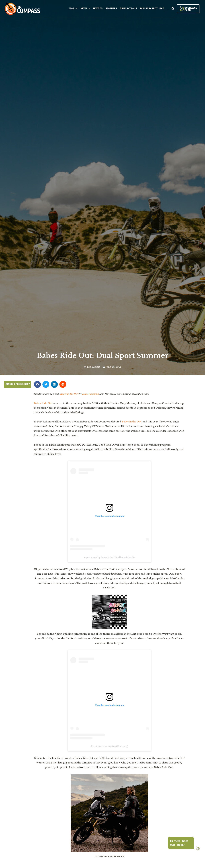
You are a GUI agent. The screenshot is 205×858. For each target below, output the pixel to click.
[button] (73, 8)
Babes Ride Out (43, 403)
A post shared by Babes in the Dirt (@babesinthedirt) (109, 557)
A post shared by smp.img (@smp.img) (109, 746)
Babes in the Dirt (131, 421)
